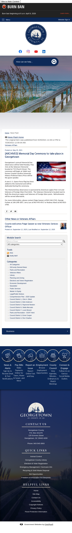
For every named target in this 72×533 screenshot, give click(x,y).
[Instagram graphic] (28, 51)
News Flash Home (16, 137)
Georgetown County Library (36, 460)
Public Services (15, 289)
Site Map (36, 494)
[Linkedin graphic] (43, 51)
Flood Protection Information (36, 512)
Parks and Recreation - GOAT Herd (22, 313)
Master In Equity (15, 291)
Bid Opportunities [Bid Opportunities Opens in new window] (36, 474)
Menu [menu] (8, 20)
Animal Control (36, 456)
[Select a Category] (35, 244)
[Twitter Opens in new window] (11, 211)
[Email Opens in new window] (15, 211)
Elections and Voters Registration (21, 281)
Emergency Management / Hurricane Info (36, 467)
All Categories (15, 264)
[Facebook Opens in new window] (7, 211)
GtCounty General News (18, 267)
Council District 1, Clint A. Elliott (21, 299)
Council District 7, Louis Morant (20, 310)
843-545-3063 (39, 443)
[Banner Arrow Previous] (5, 266)
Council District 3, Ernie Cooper (21, 315)
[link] (64, 19)
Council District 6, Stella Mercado (21, 307)
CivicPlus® (49, 524)
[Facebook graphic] (20, 51)
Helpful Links (36, 484)
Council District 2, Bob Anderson (21, 302)
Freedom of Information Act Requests (36, 478)
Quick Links (36, 450)
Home (7, 133)
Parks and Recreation (17, 270)
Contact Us (36, 498)
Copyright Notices (36, 505)
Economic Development (18, 283)
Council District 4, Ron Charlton (21, 318)
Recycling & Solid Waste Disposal (36, 470)
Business (10, 331)
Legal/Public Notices (17, 294)
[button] (54, 61)
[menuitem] (36, 331)
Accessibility (36, 501)
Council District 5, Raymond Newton (22, 305)
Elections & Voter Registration (36, 464)
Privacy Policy (35, 508)
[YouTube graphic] (36, 51)
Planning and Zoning (17, 278)
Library (12, 275)
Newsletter (13, 286)
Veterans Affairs (15, 273)
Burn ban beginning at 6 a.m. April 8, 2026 (36, 13)
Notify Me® (14, 256)
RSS (11, 253)
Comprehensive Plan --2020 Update (22, 297)
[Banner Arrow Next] (67, 266)
